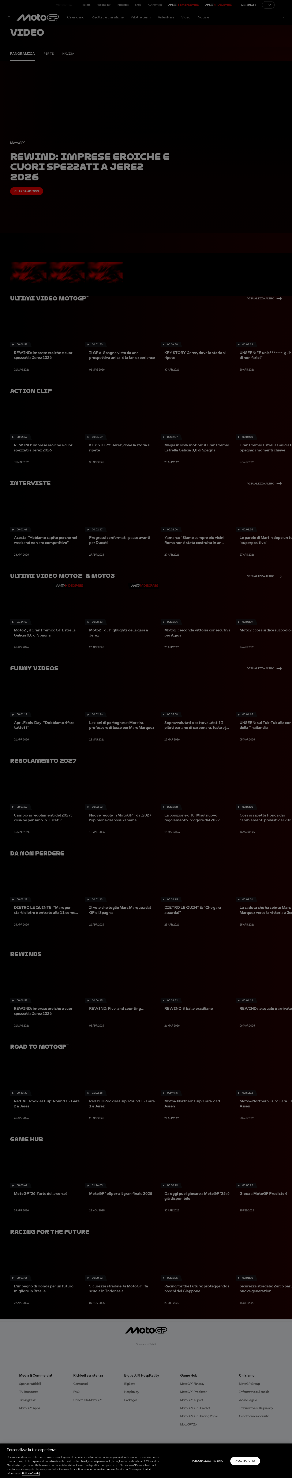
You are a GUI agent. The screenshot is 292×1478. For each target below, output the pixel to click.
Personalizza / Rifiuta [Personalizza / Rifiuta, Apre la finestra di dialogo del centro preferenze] (207, 1461)
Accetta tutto (245, 1461)
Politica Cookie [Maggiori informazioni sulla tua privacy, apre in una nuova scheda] (30, 1473)
